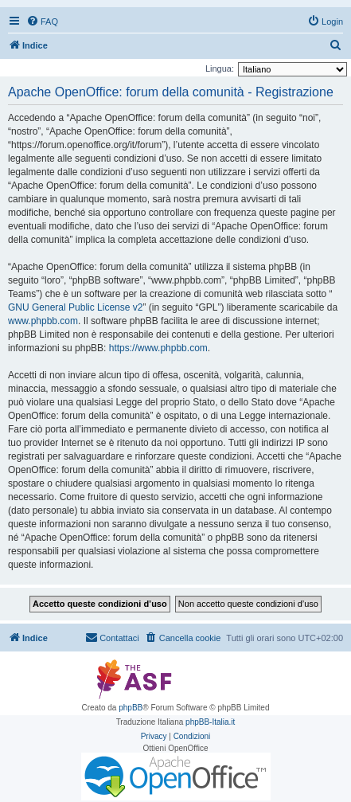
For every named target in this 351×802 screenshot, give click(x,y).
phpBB (130, 707)
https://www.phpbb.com (158, 348)
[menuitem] (42, 21)
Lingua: (219, 68)
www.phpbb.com (43, 321)
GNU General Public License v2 (75, 307)
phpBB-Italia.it (210, 722)
